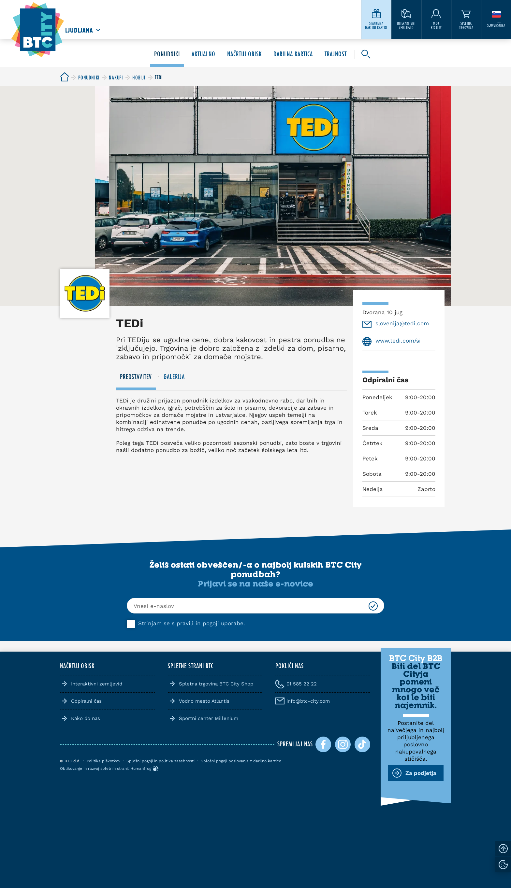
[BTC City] (64, 77)
